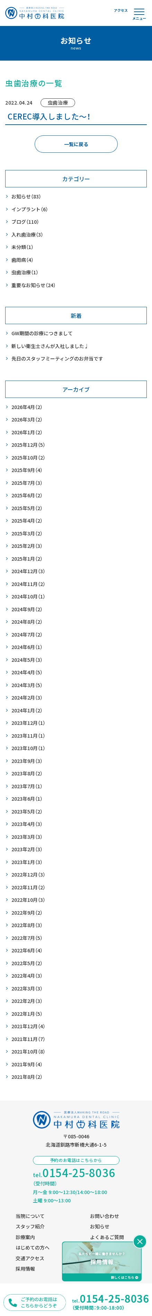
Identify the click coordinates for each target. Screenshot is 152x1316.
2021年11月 (28, 1039)
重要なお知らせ (33, 285)
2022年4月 (27, 975)
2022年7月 (27, 938)
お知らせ (26, 196)
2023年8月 (27, 773)
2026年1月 (27, 432)
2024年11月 (28, 584)
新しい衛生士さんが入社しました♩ (50, 346)
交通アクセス (30, 1258)
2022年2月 (27, 1001)
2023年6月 (27, 798)
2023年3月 (27, 837)
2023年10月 (28, 748)
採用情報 (25, 1268)
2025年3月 (27, 533)
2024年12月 (28, 571)
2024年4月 (27, 672)
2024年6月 (27, 647)
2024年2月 (27, 697)
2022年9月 (27, 912)
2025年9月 (27, 470)
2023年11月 (28, 735)
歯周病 (22, 260)
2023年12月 (28, 723)
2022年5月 (27, 963)
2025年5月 (27, 508)
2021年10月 (28, 1051)
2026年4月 (27, 407)
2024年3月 (27, 685)
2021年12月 (28, 1026)
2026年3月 (27, 419)
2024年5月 (27, 660)
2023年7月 (27, 786)
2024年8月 (27, 621)
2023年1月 (27, 862)
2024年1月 (27, 710)
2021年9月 (27, 1064)
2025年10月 (28, 457)
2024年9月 (27, 609)
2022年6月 (27, 950)
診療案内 (25, 1237)
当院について (30, 1215)
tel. (74, 1172)
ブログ (25, 221)
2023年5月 (27, 811)
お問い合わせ (104, 1215)
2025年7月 (27, 483)
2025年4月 (27, 520)
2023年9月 (27, 761)
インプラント (29, 209)
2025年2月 (27, 546)
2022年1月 (27, 1014)
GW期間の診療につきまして (42, 333)
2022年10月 (28, 900)
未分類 (22, 247)
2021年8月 (27, 1077)
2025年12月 (28, 445)
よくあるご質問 (107, 1237)
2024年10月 (28, 596)
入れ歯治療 (27, 234)
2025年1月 (27, 558)
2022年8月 (27, 925)
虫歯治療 (24, 272)
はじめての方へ (33, 1247)
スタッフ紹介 (30, 1226)
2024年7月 (27, 634)
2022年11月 (28, 887)
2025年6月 (27, 495)
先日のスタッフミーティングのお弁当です (57, 358)
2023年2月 (27, 849)
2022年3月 (27, 988)
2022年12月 (28, 874)
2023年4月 (27, 824)
